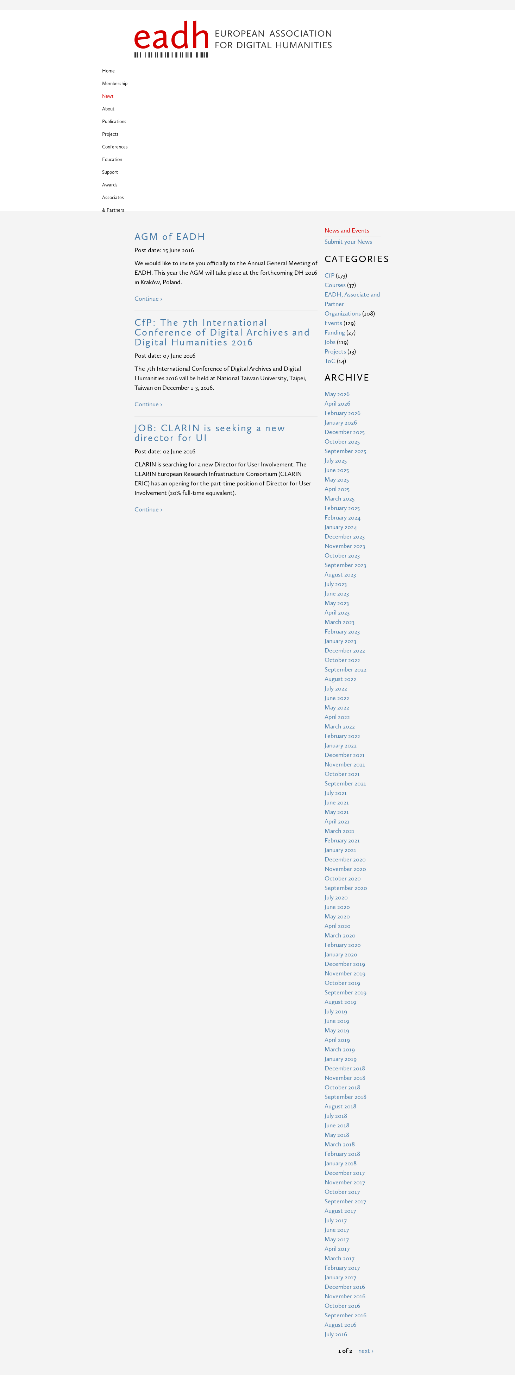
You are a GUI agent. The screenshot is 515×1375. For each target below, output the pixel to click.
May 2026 (337, 280)
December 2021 (345, 641)
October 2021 (342, 660)
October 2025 (342, 327)
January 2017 (340, 1163)
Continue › (148, 185)
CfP (329, 161)
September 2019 (345, 878)
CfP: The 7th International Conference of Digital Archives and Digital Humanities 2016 (222, 218)
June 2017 (337, 1116)
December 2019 (345, 850)
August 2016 (340, 1211)
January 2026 (341, 308)
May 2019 (337, 916)
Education (339, 71)
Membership (171, 71)
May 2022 (337, 593)
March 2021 (339, 717)
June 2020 (337, 793)
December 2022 (345, 536)
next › (365, 1237)
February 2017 (342, 1154)
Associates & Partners (208, 84)
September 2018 (345, 983)
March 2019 (340, 935)
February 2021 (342, 726)
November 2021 (345, 650)
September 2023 (345, 451)
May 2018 (337, 1021)
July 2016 (336, 1220)
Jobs (330, 228)
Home (143, 71)
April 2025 (337, 375)
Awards (169, 84)
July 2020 (336, 783)
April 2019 (337, 926)
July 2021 (336, 679)
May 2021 (337, 698)
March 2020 (340, 821)
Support (144, 84)
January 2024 (341, 413)
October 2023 (342, 441)
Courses (335, 171)
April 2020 (338, 812)
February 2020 (343, 831)
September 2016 (345, 1201)
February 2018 (342, 1040)
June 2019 (337, 907)
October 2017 (342, 1078)
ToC (330, 247)
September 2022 (345, 555)
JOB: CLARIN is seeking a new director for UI (210, 319)
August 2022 (340, 565)
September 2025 (345, 337)
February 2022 (342, 622)
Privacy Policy (215, 1328)
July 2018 (336, 1002)
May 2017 (337, 1125)
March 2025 (339, 384)
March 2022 (340, 612)
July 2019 (336, 897)
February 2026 (342, 299)
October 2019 (342, 869)
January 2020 (341, 840)
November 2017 (345, 1068)
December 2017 (345, 1059)
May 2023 (337, 489)
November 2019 (345, 859)
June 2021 (337, 688)
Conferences (307, 71)
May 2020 (337, 802)
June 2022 (337, 584)
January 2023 (340, 527)
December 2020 (345, 745)
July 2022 (336, 574)
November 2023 (345, 432)
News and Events (347, 116)
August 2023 (340, 460)
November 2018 (345, 964)
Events (333, 209)
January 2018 (341, 1049)
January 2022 (341, 631)
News (199, 71)
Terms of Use (215, 1315)
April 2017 (337, 1135)
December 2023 (345, 422)
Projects (277, 71)
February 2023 (342, 517)
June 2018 (337, 1011)
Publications (247, 71)
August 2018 (340, 992)
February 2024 (342, 403)
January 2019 (341, 945)
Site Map (209, 1302)
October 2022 (342, 546)
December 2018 (345, 954)
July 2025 (336, 346)
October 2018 (342, 973)
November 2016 (345, 1182)
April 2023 (337, 498)
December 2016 (345, 1173)
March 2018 (340, 1030)
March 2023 (339, 508)
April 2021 (337, 707)
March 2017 (339, 1144)
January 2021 (340, 736)
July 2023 (336, 470)
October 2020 (343, 764)
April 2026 (337, 289)
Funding (335, 218)
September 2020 (346, 774)
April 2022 (337, 603)
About (220, 71)
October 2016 (342, 1192)
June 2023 (337, 479)
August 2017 (340, 1097)
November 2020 (345, 755)
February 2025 (342, 394)
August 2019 (340, 888)
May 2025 (337, 365)
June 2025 (337, 356)
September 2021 (345, 669)
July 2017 (336, 1106)
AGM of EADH (170, 122)
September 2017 (345, 1087)
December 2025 (345, 318)
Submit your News (348, 128)
